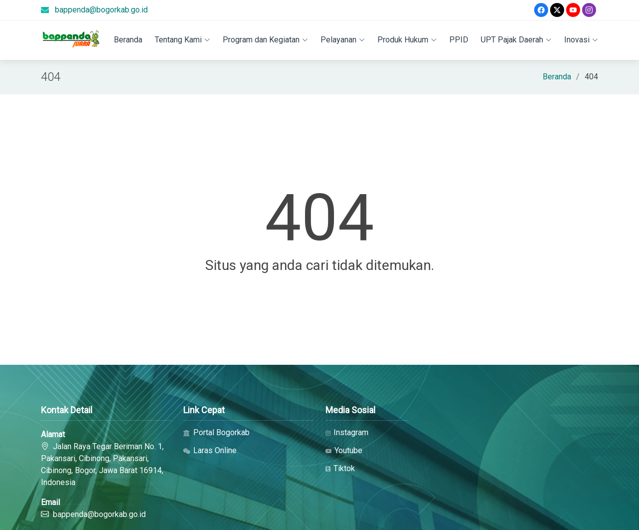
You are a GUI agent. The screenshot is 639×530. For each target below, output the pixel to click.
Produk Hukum (407, 39)
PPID (458, 39)
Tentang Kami (182, 39)
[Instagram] (589, 10)
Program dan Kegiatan (265, 39)
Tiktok (340, 469)
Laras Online (210, 451)
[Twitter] (557, 10)
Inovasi (581, 39)
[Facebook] (541, 10)
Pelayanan (342, 39)
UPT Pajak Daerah (516, 39)
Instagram (346, 433)
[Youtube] (573, 10)
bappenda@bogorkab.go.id (101, 9)
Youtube (343, 451)
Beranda (128, 39)
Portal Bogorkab (216, 433)
